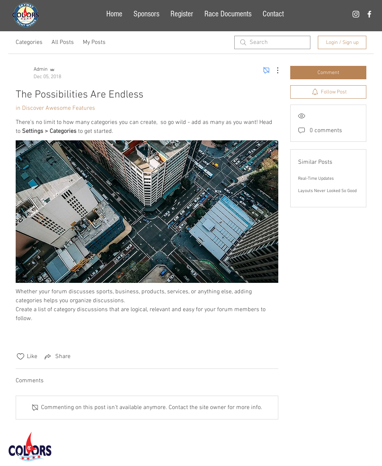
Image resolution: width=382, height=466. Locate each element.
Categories (29, 42)
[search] (272, 42)
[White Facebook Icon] (369, 14)
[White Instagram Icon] (355, 14)
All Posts (62, 42)
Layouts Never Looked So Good (327, 191)
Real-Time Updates (316, 178)
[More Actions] (273, 70)
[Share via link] (57, 356)
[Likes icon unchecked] (20, 356)
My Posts (94, 42)
